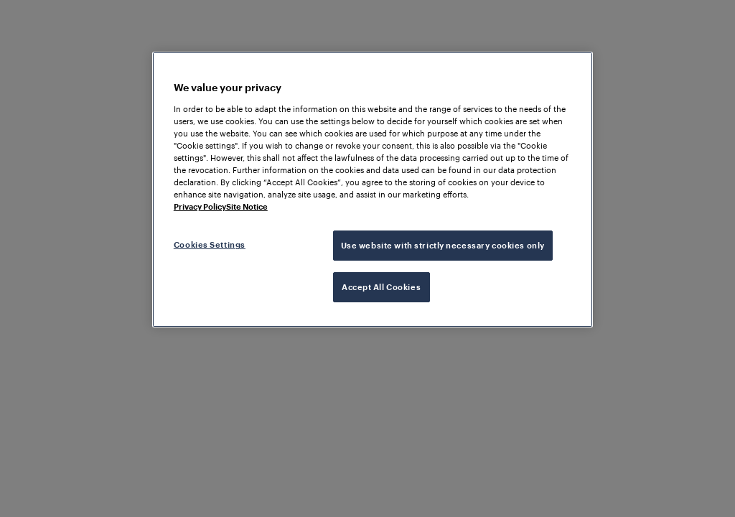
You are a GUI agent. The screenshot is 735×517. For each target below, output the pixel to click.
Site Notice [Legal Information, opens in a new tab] (247, 206)
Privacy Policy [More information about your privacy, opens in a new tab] (200, 206)
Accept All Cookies (381, 287)
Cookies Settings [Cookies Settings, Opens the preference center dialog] (209, 244)
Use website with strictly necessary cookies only (443, 245)
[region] (372, 189)
